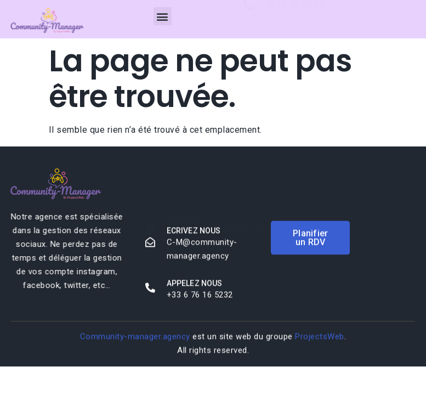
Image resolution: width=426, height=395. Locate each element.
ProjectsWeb (319, 337)
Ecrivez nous (194, 231)
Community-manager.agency (135, 337)
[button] (163, 16)
